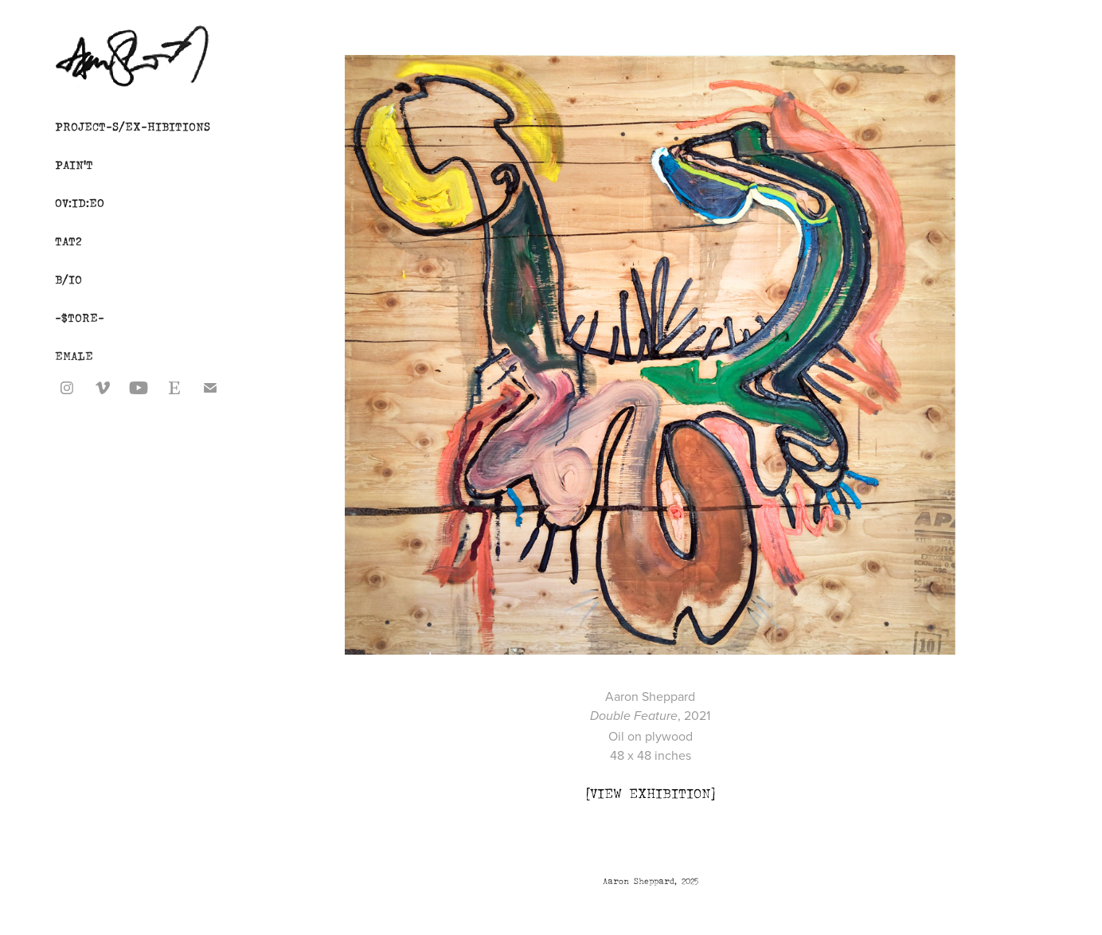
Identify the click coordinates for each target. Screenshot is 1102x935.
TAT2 (68, 241)
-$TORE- (79, 317)
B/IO (68, 279)
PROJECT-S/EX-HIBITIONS (132, 126)
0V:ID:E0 (79, 202)
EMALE (74, 355)
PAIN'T (74, 164)
